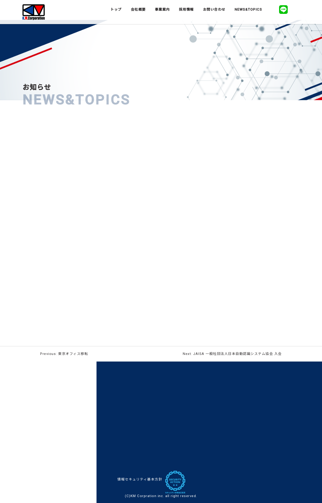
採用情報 (186, 9)
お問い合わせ (214, 9)
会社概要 (138, 9)
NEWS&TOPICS (248, 9)
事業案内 (162, 9)
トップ (116, 9)
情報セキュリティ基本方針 (139, 479)
